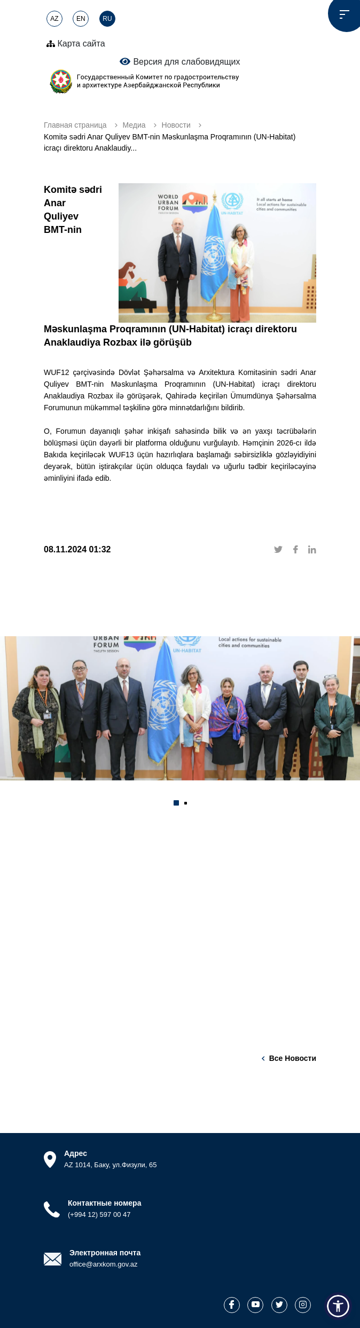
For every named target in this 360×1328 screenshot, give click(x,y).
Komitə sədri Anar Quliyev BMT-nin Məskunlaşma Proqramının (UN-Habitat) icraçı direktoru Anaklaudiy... (169, 142)
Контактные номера (104, 1203)
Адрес (75, 1153)
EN (80, 18)
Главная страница (75, 125)
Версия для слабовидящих (180, 61)
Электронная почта (104, 1252)
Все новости (292, 1058)
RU (107, 18)
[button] (176, 803)
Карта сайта (75, 43)
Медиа (134, 125)
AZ (54, 18)
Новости (176, 125)
